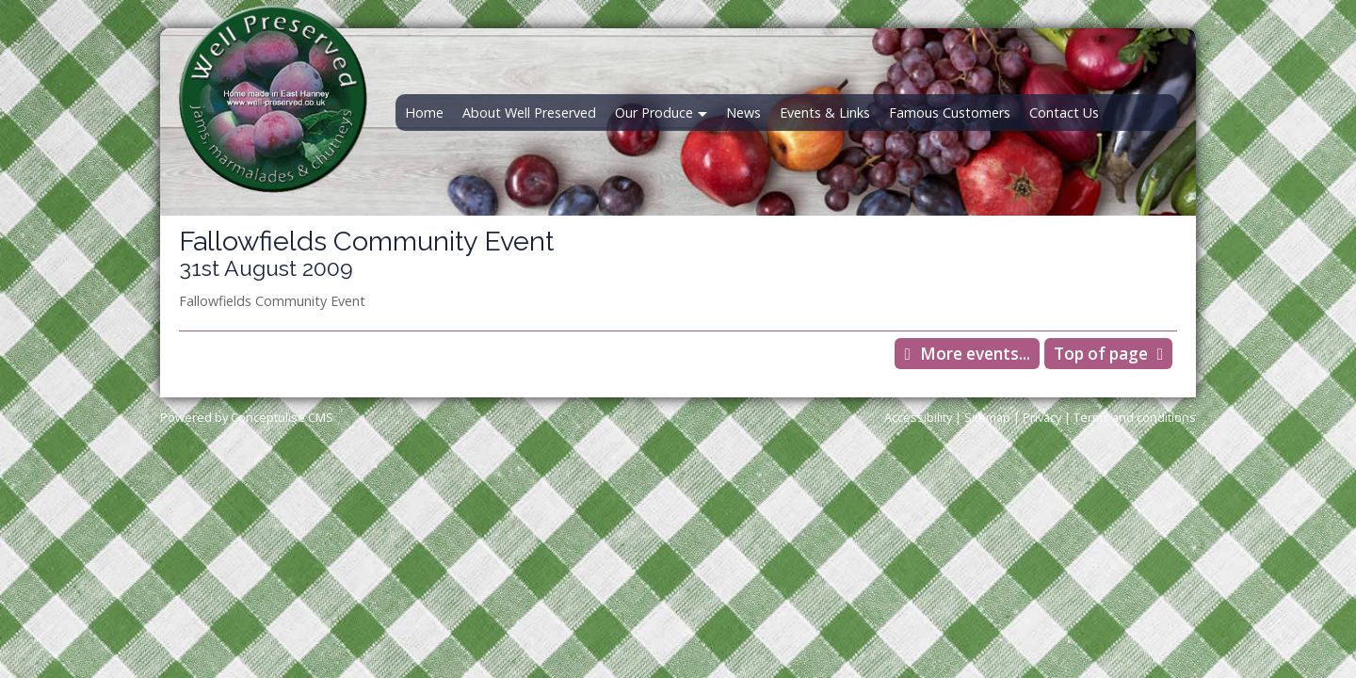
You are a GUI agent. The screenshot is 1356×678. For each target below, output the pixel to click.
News (743, 112)
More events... (975, 353)
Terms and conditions (1135, 417)
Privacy (1042, 417)
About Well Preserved (529, 112)
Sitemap (987, 417)
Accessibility (918, 417)
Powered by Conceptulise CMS (246, 417)
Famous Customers (949, 112)
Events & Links (825, 112)
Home (424, 112)
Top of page (1101, 353)
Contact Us (1064, 112)
